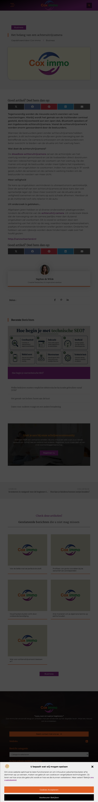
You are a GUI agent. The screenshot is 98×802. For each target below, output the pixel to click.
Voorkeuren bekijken (49, 797)
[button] (92, 766)
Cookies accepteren (49, 790)
